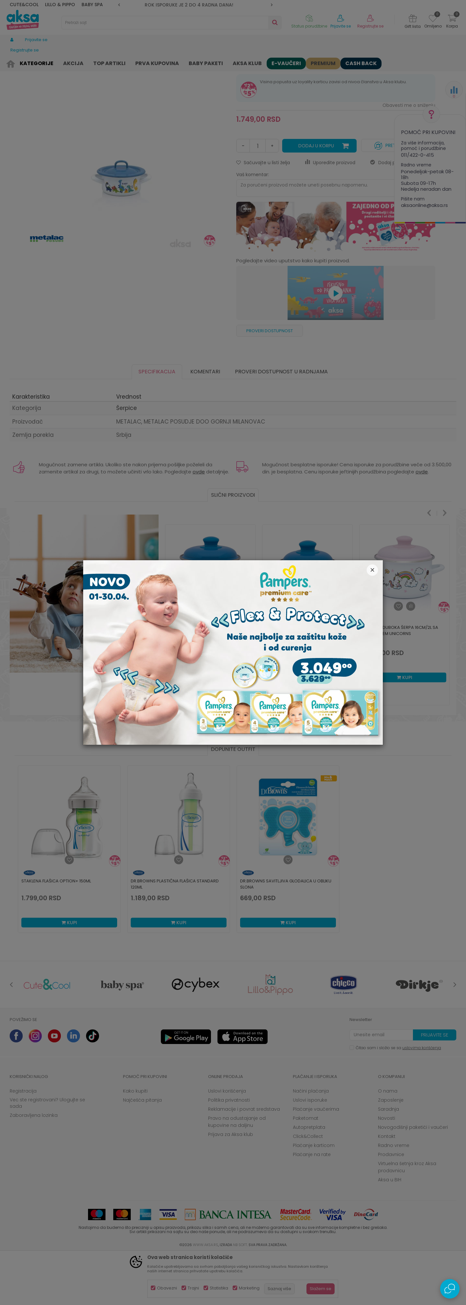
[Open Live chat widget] (450, 1289)
